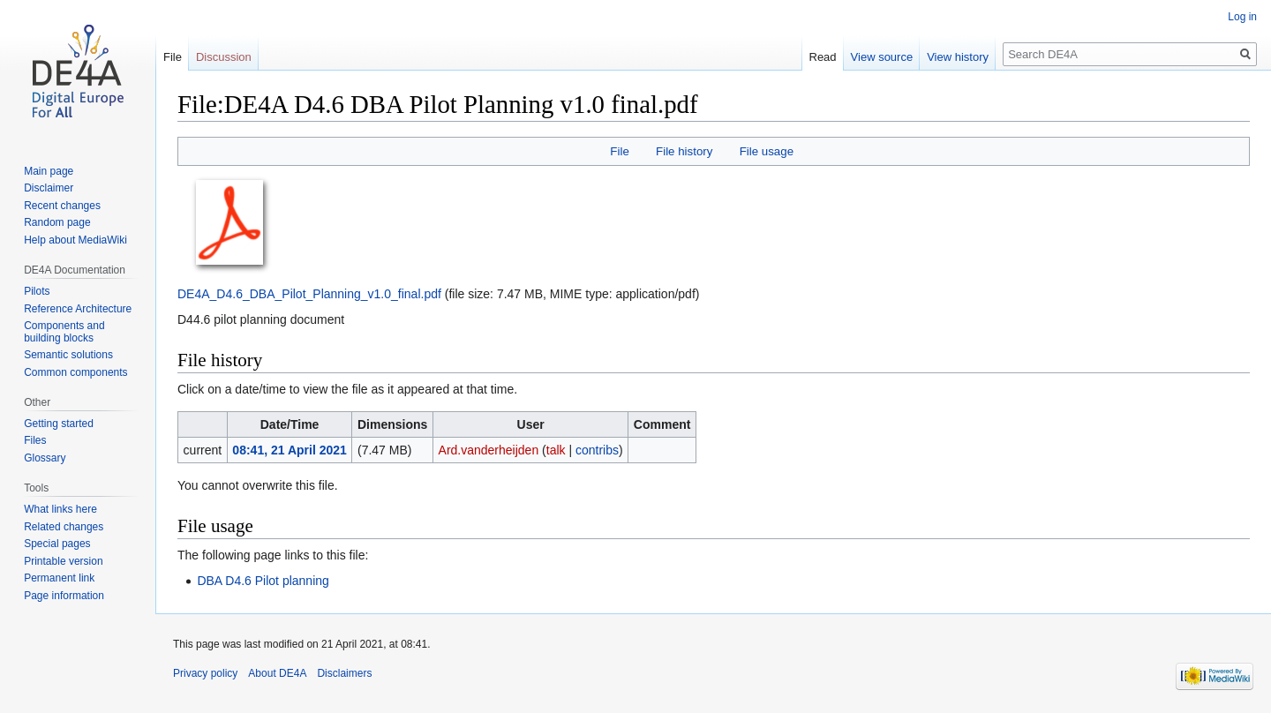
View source (882, 57)
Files (35, 440)
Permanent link (59, 578)
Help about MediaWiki (75, 240)
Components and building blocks (64, 331)
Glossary (44, 458)
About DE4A (277, 673)
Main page (48, 171)
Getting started (59, 423)
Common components (75, 372)
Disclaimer (48, 188)
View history (958, 57)
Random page (57, 222)
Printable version (63, 561)
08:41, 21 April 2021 (289, 450)
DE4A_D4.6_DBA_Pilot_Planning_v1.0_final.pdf (309, 294)
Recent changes (62, 205)
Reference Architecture (78, 309)
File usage (766, 151)
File (619, 151)
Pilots (36, 291)
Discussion (224, 57)
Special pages (57, 543)
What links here (60, 509)
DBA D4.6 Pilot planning (262, 581)
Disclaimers (344, 673)
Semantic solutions (68, 355)
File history (684, 151)
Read (823, 57)
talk (556, 450)
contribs (597, 450)
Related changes (63, 527)
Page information (64, 595)
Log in (1242, 17)
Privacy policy (205, 673)
